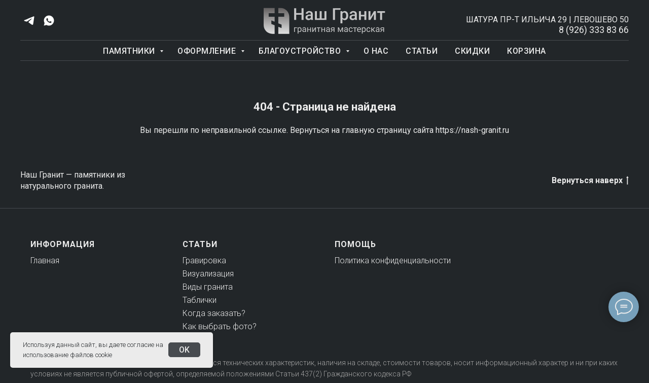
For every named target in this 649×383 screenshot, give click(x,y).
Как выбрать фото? (220, 326)
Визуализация (208, 273)
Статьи (422, 51)
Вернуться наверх (590, 181)
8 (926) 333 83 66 (594, 29)
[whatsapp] (49, 20)
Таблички (200, 300)
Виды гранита (208, 287)
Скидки (472, 51)
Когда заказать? (214, 313)
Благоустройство (301, 51)
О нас (376, 51)
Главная (44, 260)
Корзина (526, 51)
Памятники (130, 51)
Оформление (207, 51)
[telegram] (29, 20)
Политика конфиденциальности (393, 260)
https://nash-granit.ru (472, 130)
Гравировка (204, 260)
